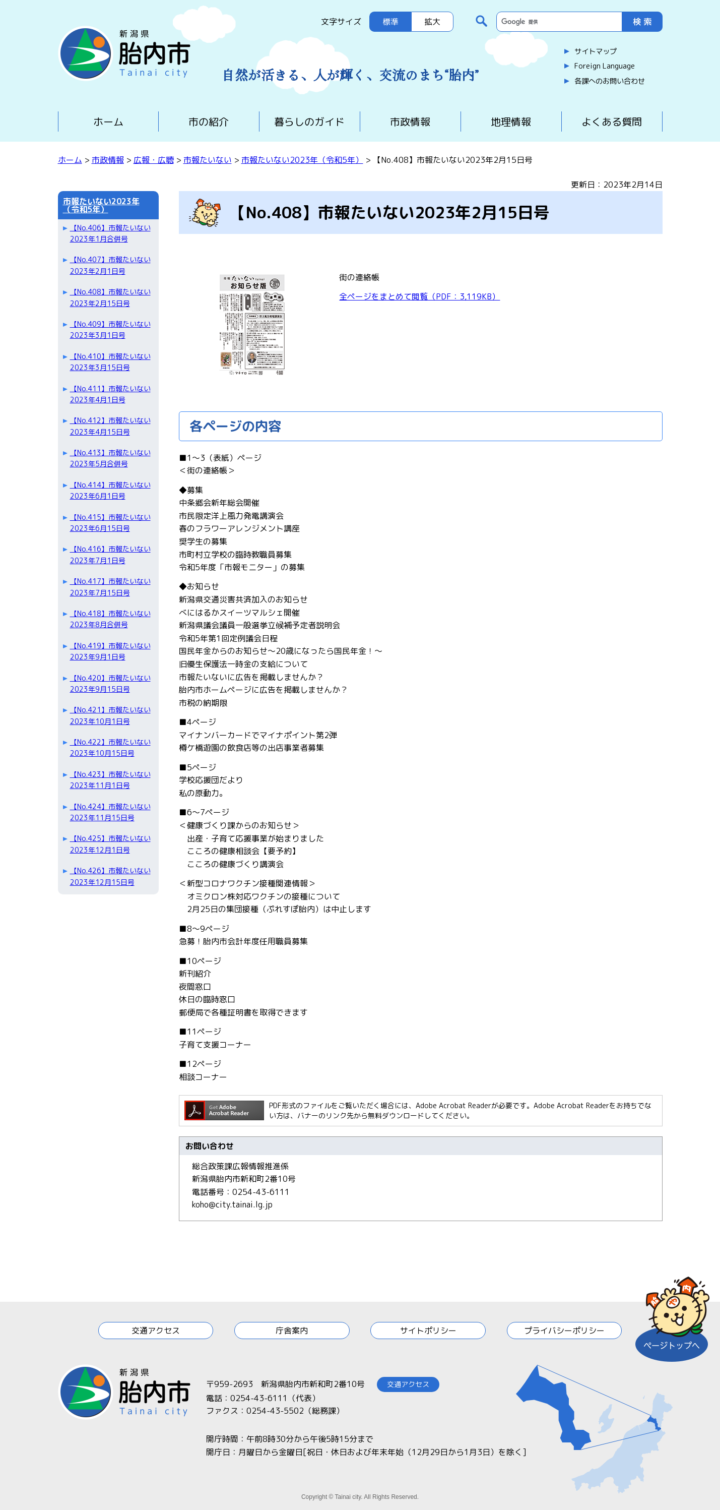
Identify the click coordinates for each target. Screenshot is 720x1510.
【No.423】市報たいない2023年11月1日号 (110, 779)
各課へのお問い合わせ (609, 81)
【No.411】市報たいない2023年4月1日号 (110, 394)
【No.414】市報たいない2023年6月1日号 (110, 490)
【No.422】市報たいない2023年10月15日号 (110, 747)
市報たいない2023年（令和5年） (302, 159)
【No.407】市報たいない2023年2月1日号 (110, 265)
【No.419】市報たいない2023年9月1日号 (110, 651)
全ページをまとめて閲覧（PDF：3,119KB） (419, 296)
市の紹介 (208, 121)
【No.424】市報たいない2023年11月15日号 (110, 812)
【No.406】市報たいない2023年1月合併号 (110, 233)
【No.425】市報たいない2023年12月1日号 (110, 843)
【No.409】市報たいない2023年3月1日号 (110, 329)
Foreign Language (604, 66)
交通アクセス (156, 1330)
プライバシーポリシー (564, 1330)
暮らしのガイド (309, 121)
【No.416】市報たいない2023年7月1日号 (110, 554)
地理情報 (511, 121)
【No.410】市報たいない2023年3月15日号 (110, 361)
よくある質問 (611, 121)
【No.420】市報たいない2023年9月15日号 (110, 683)
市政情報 (410, 121)
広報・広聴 (154, 159)
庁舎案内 (292, 1330)
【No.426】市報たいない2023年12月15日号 (110, 876)
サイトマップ (595, 51)
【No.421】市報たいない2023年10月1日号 (110, 715)
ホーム (108, 121)
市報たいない (207, 159)
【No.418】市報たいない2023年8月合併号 (110, 619)
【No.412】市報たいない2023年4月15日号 (110, 425)
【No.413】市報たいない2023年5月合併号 (110, 458)
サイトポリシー (428, 1330)
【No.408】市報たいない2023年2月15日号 (110, 297)
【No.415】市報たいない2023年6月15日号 (110, 522)
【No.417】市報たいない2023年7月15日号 (110, 586)
